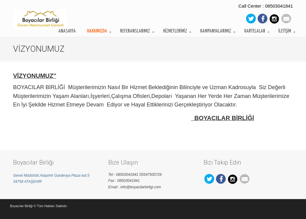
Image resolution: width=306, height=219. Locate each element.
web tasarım (286, 205)
